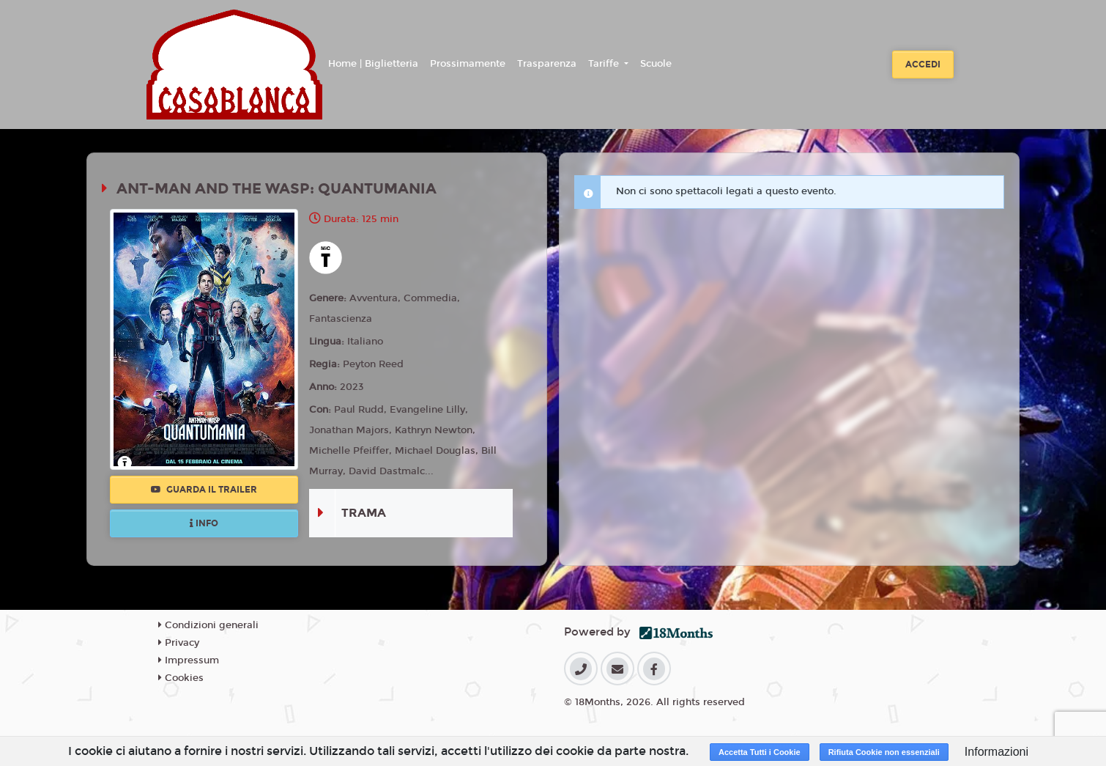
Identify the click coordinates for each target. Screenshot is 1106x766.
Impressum (188, 660)
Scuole (656, 64)
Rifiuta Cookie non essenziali (884, 752)
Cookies (181, 678)
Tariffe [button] (605, 64)
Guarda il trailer (204, 490)
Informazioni (996, 751)
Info (204, 523)
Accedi (922, 64)
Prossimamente (467, 64)
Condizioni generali (208, 625)
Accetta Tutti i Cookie (760, 752)
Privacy (178, 643)
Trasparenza (546, 64)
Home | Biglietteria (373, 64)
